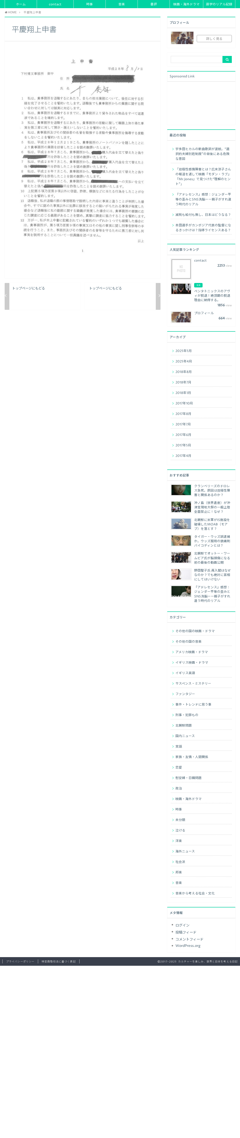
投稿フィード (185, 932)
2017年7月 (183, 424)
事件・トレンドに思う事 (193, 705)
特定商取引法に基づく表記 (59, 961)
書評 (153, 4)
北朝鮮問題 (183, 726)
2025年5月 (183, 351)
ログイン (182, 925)
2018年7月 (183, 382)
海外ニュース (185, 851)
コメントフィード (189, 939)
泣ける (180, 830)
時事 (89, 4)
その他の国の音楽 (188, 642)
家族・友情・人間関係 (191, 757)
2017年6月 (183, 435)
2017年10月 (184, 403)
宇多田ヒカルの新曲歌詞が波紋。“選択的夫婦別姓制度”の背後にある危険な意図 (202, 154)
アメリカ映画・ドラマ (191, 652)
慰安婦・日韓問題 (188, 778)
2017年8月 (183, 414)
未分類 (180, 820)
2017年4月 (183, 456)
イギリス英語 (185, 673)
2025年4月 (183, 361)
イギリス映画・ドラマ (191, 663)
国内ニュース (185, 736)
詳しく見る (214, 39)
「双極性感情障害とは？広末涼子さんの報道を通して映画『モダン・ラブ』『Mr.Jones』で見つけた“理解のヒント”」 (203, 176)
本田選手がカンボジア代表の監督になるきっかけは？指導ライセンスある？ (203, 227)
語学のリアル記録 (219, 4)
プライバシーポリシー (20, 961)
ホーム (21, 4)
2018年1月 (183, 393)
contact (55, 4)
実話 (178, 747)
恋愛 (178, 768)
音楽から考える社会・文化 (195, 893)
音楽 (121, 4)
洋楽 (178, 841)
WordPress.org (187, 945)
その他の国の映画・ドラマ (195, 631)
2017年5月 (183, 445)
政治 (178, 788)
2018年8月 (183, 372)
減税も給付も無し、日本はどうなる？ (203, 215)
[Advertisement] (192, 102)
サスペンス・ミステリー (193, 684)
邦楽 (178, 872)
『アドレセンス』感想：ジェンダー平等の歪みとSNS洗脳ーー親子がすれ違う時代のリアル (203, 200)
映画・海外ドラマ (186, 4)
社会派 (180, 862)
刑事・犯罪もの (186, 715)
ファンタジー (185, 694)
